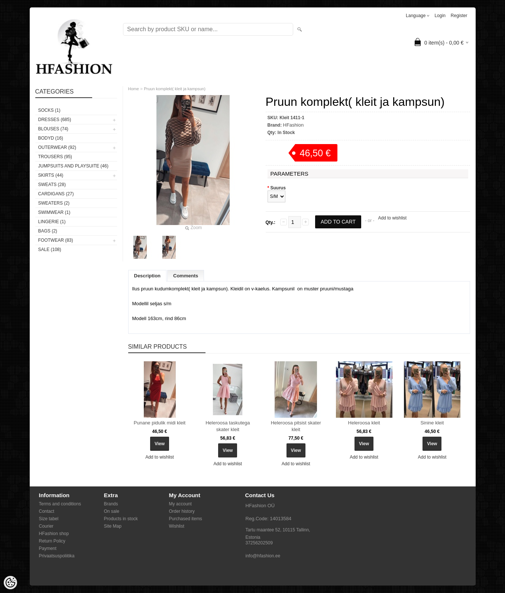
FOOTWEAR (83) (55, 240)
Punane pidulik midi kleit (159, 423)
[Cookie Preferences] (10, 582)
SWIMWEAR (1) (54, 212)
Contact (46, 511)
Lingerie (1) (52, 221)
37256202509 (259, 542)
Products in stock (121, 518)
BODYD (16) (50, 138)
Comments (185, 275)
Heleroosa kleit (364, 423)
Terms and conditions (60, 503)
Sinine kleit (432, 423)
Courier (46, 526)
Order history (182, 511)
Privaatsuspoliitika (57, 555)
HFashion (293, 125)
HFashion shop (54, 533)
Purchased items (185, 518)
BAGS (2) (47, 231)
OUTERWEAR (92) (57, 147)
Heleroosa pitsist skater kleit (296, 426)
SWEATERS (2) (53, 203)
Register (459, 15)
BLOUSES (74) (53, 128)
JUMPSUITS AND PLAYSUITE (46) (73, 166)
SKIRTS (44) (51, 175)
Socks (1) (49, 110)
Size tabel (49, 518)
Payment (47, 548)
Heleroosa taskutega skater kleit (227, 426)
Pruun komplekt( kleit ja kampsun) (174, 89)
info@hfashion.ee (263, 555)
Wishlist (176, 526)
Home (133, 89)
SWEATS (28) (52, 184)
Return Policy (52, 541)
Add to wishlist (392, 218)
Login (439, 15)
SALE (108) (49, 249)
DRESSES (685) (54, 119)
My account (180, 503)
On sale (111, 511)
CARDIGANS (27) (56, 193)
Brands (111, 503)
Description (147, 275)
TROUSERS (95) (55, 156)
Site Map (113, 526)
